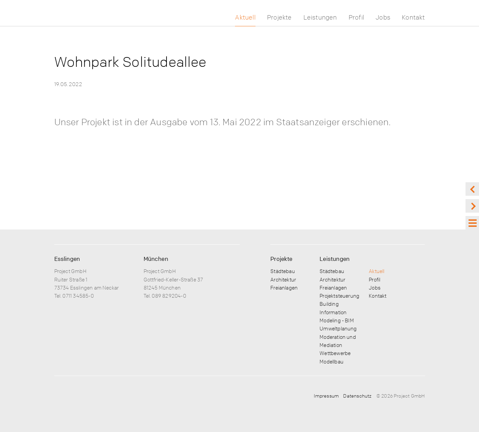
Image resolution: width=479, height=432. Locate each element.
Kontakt (413, 17)
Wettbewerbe (335, 353)
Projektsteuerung (339, 295)
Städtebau (282, 271)
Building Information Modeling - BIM (337, 312)
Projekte (279, 17)
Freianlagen (284, 287)
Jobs (383, 17)
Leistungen (320, 17)
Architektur (283, 279)
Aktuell (245, 17)
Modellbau (331, 361)
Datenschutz (357, 396)
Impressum (326, 396)
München (156, 258)
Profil (356, 17)
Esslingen (67, 258)
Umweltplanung (338, 328)
